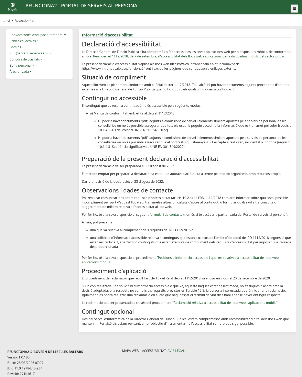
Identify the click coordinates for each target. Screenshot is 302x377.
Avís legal (176, 350)
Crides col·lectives (23, 41)
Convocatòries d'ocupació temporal (36, 35)
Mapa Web (130, 350)
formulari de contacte (165, 214)
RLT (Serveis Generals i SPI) (30, 53)
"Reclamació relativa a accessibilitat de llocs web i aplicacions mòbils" (225, 302)
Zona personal (21, 65)
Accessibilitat (154, 350)
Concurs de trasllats (25, 59)
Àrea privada (19, 71)
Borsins (15, 47)
